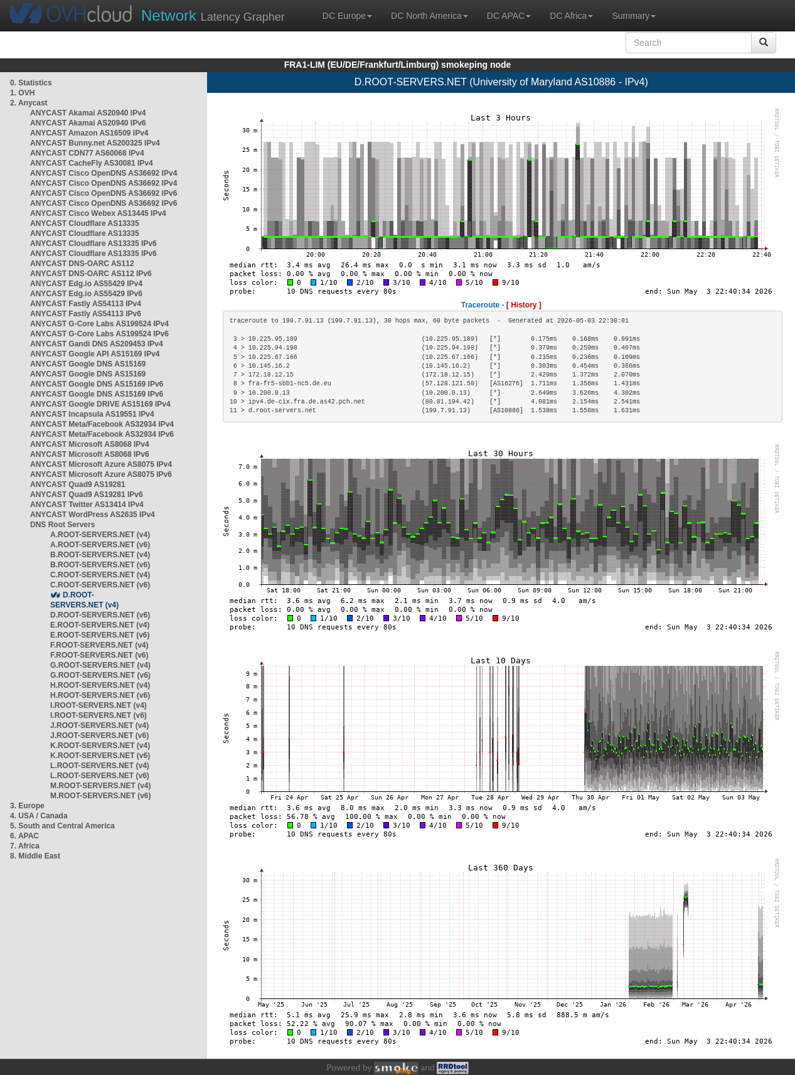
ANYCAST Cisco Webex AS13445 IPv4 (98, 213)
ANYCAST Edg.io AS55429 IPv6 (86, 293)
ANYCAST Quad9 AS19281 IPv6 (86, 494)
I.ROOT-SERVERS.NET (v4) (98, 705)
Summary (634, 16)
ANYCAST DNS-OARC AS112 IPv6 (91, 273)
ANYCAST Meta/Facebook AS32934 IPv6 (102, 434)
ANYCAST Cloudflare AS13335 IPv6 (93, 243)
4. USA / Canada (39, 815)
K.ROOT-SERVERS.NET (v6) (100, 755)
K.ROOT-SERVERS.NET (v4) (100, 745)
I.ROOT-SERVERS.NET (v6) (98, 715)
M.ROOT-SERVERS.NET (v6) (100, 795)
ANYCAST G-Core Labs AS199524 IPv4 (99, 323)
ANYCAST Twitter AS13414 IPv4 (87, 504)
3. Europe (27, 805)
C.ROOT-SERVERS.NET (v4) (100, 574)
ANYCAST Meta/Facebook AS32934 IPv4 (102, 424)
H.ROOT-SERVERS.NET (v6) (100, 695)
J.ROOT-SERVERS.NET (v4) (99, 725)
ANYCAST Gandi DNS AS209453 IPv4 (96, 344)
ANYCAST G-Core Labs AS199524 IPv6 (99, 333)
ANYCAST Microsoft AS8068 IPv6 (89, 454)
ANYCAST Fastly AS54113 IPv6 (85, 313)
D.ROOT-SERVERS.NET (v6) (100, 615)
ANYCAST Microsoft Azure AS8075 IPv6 (101, 474)
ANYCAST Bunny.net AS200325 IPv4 (95, 143)
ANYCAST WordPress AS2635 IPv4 (92, 514)
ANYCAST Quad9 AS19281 (77, 484)
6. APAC (24, 836)
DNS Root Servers (62, 524)
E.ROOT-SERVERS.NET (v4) (99, 625)
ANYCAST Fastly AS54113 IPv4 (85, 303)
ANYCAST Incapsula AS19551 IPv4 (92, 414)
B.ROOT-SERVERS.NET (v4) (100, 554)
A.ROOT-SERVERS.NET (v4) (100, 534)
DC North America (429, 16)
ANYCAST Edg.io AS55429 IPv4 (86, 283)
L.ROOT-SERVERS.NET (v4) (99, 765)
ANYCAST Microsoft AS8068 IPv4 (89, 444)
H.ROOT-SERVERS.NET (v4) (100, 685)
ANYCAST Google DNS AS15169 (88, 364)
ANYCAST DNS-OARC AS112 (82, 263)
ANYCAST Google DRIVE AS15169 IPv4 (100, 404)
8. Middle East (35, 856)
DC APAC (509, 16)
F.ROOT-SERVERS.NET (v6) (99, 655)
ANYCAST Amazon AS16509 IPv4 (89, 133)
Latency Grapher (213, 15)
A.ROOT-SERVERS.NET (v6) (100, 544)
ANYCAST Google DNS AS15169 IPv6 (96, 384)
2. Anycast (29, 103)
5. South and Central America (62, 825)
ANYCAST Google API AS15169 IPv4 (95, 354)
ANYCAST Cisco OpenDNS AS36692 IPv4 (103, 173)
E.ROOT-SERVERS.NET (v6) (99, 635)
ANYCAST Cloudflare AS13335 (84, 223)
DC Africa (571, 16)
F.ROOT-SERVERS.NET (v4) (99, 645)
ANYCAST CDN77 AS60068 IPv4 (87, 153)
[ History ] (524, 305)
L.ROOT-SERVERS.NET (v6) (99, 775)
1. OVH (22, 92)
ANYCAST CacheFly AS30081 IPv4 (91, 163)
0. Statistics (31, 82)
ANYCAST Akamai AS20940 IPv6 (88, 123)
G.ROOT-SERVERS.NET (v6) (100, 675)
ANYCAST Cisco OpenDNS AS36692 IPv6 (103, 193)
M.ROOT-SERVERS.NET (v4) (100, 785)
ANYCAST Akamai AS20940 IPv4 (88, 113)
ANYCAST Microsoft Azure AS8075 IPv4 (101, 464)
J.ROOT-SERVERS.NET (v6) (99, 735)
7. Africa (25, 846)
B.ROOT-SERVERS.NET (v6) (100, 564)
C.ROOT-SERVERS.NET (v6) (100, 584)
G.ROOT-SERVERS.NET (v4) (100, 665)
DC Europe (347, 16)
